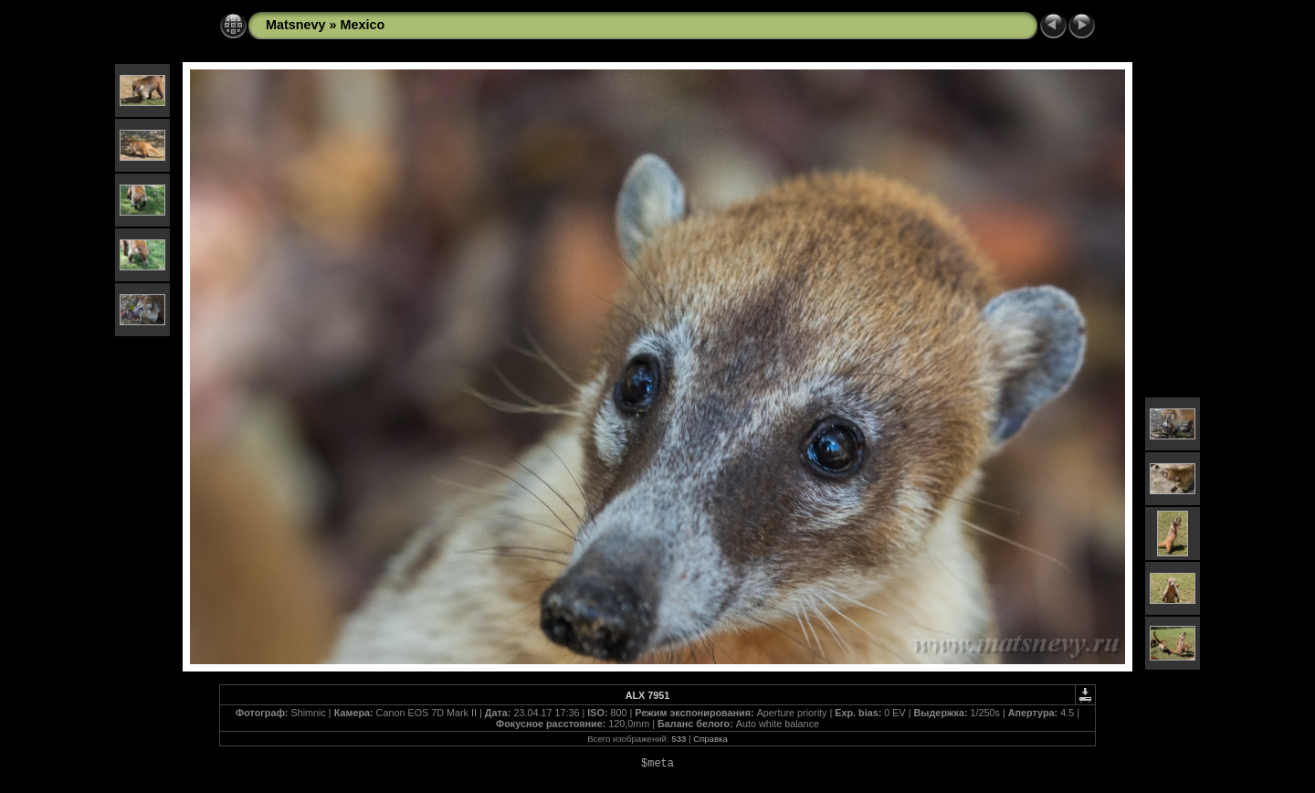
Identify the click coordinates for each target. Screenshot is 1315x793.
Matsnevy (296, 24)
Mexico (363, 24)
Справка (710, 739)
